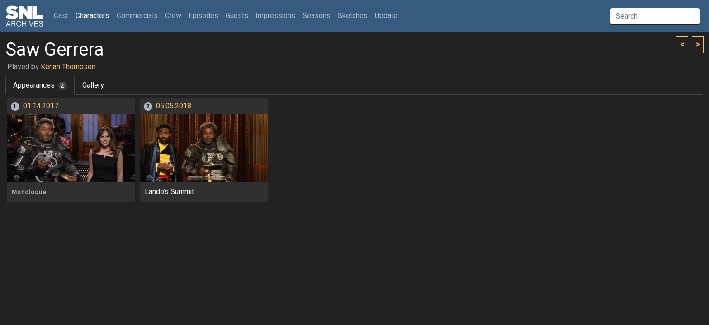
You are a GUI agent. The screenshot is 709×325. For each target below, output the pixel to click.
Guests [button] (237, 15)
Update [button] (386, 15)
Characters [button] (92, 15)
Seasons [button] (317, 15)
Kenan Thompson (68, 66)
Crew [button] (173, 15)
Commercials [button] (137, 15)
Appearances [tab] (40, 85)
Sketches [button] (353, 15)
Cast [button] (63, 15)
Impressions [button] (275, 15)
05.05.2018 (173, 106)
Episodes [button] (203, 15)
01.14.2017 (40, 106)
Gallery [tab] (93, 85)
